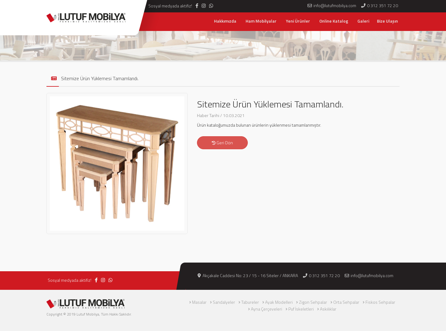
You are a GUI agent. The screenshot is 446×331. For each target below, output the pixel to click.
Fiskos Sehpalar (380, 302)
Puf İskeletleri (301, 309)
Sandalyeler (224, 302)
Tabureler (250, 302)
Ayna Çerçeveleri (266, 309)
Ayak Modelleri (279, 302)
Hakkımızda (225, 21)
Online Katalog (333, 21)
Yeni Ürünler (298, 21)
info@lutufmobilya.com (369, 275)
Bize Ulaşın (387, 21)
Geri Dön (222, 142)
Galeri (363, 21)
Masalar (199, 302)
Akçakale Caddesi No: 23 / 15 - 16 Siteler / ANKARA (248, 275)
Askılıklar (328, 309)
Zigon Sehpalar (313, 302)
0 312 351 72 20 (321, 275)
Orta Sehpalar (346, 302)
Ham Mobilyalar (261, 21)
